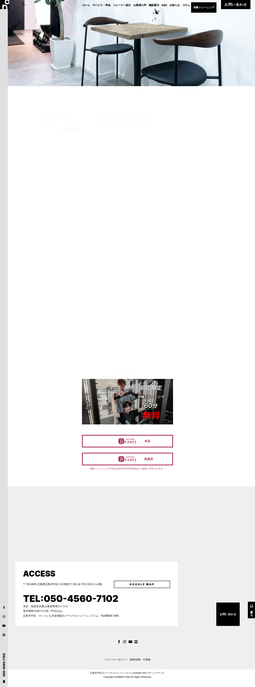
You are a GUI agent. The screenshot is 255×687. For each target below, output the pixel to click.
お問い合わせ (242, 5)
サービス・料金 (105, 5)
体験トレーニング (217, 5)
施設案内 (162, 5)
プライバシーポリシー (111, 665)
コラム (199, 5)
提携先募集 (136, 665)
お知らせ (186, 5)
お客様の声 (146, 5)
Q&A (174, 5)
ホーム (88, 5)
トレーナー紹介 (127, 5)
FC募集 (152, 665)
